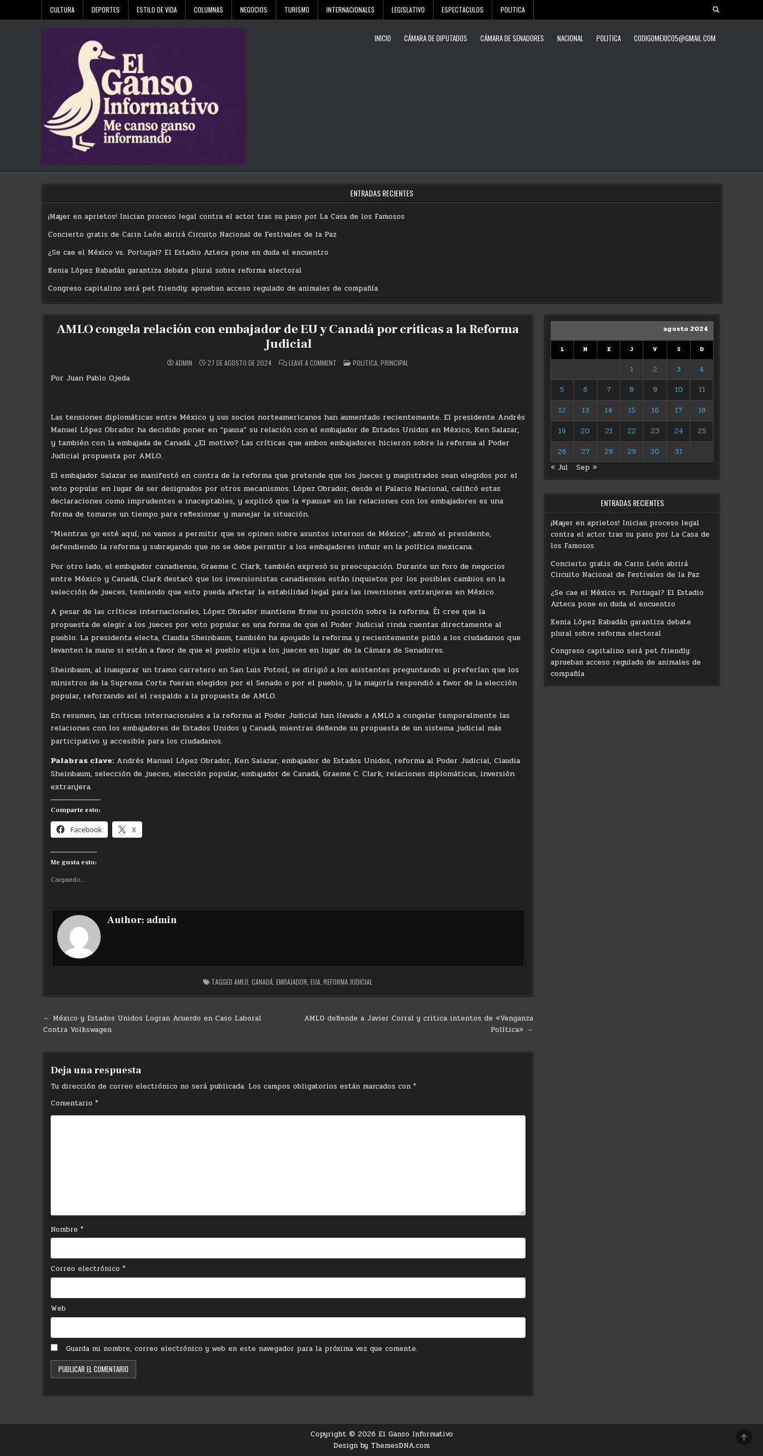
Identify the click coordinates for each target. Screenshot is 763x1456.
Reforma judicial (348, 981)
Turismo (296, 9)
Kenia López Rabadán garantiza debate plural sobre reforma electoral (175, 270)
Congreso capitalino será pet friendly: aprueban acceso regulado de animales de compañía (213, 288)
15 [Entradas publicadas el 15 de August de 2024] (632, 410)
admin (183, 362)
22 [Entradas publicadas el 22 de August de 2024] (631, 431)
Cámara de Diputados (435, 38)
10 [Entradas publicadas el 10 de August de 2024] (679, 389)
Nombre (67, 1229)
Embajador (291, 981)
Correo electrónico (88, 1268)
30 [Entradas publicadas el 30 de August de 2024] (655, 451)
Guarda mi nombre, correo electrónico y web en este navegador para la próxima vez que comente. (242, 1348)
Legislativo (408, 9)
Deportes (105, 9)
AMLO (241, 981)
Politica (512, 9)
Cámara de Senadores (512, 38)
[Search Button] (716, 10)
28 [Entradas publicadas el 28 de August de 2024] (609, 451)
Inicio (383, 38)
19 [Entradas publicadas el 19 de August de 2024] (562, 431)
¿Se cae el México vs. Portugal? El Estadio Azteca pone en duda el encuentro (188, 252)
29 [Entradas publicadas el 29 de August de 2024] (631, 451)
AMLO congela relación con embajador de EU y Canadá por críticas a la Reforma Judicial (287, 336)
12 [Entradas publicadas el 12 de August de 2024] (562, 410)
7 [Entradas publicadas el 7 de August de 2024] (609, 389)
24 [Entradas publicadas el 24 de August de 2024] (678, 431)
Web (58, 1308)
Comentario (74, 1102)
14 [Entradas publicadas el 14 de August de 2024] (609, 410)
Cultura (62, 9)
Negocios (253, 9)
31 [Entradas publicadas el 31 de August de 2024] (678, 451)
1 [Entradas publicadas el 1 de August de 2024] (631, 369)
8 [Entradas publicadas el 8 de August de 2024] (632, 389)
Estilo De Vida (157, 9)
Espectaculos (463, 9)
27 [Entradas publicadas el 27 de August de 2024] (585, 451)
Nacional (570, 38)
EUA (315, 981)
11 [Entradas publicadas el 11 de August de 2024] (702, 389)
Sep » (586, 467)
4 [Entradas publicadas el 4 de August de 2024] (701, 369)
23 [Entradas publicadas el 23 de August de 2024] (655, 431)
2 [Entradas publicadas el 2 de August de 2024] (655, 369)
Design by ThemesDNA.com (381, 1445)
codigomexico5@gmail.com (675, 38)
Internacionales (350, 9)
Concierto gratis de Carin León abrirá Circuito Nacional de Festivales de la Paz (192, 234)
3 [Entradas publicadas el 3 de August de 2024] (678, 369)
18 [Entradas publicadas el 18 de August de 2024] (702, 410)
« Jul (559, 467)
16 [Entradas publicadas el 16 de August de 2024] (655, 410)
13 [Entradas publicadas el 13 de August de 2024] (585, 410)
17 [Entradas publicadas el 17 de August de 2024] (678, 410)
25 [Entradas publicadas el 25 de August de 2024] (702, 431)
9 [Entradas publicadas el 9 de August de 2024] (655, 389)
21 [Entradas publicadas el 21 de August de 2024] (609, 431)
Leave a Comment (313, 362)
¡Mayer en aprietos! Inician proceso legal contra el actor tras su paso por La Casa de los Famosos (226, 216)
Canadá (262, 981)
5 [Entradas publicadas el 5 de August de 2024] (562, 389)
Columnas (208, 9)
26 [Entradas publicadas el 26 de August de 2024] (562, 451)
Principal (394, 362)
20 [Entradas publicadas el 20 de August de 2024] (585, 431)
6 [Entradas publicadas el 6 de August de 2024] (585, 389)
